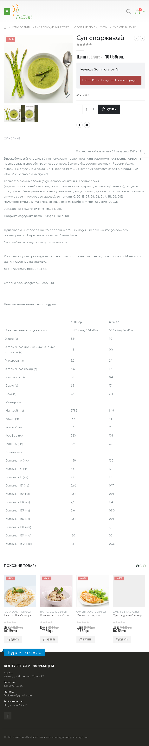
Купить (111, 109)
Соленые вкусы (13, 612)
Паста (43, 612)
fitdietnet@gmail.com (18, 695)
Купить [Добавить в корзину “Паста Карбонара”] (51, 639)
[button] (137, 566)
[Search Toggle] (129, 11)
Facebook (79, 125)
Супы (27, 612)
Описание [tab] (12, 138)
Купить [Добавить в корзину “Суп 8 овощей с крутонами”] (14, 639)
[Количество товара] (86, 109)
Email (87, 125)
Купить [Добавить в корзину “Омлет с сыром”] (123, 639)
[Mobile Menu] (7, 11)
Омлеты (117, 612)
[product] (20, 591)
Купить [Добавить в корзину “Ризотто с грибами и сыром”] (87, 639)
